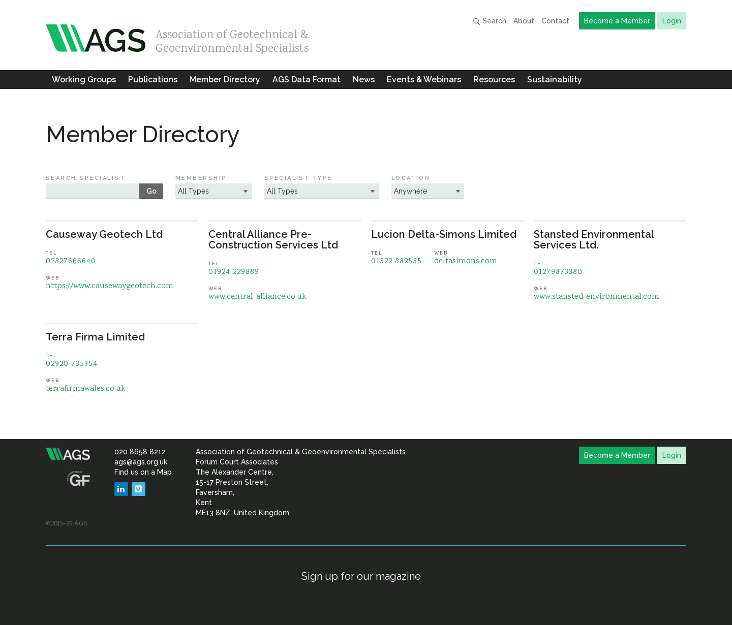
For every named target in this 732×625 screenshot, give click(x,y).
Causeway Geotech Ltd (104, 234)
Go (151, 191)
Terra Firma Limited (95, 337)
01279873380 (558, 272)
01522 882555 (396, 261)
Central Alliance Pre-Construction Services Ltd (273, 239)
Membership (201, 178)
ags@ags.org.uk (140, 462)
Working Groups (84, 79)
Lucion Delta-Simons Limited (443, 234)
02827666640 (71, 261)
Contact (555, 21)
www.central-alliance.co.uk (257, 297)
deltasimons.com (465, 261)
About (523, 21)
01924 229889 (233, 272)
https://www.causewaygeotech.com (109, 286)
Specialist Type (298, 178)
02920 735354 (72, 364)
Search (489, 21)
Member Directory (225, 79)
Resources (494, 79)
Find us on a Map (143, 472)
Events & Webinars (424, 79)
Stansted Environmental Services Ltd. (594, 239)
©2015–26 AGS (66, 524)
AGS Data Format (306, 79)
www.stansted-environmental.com (596, 297)
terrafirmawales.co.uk (86, 389)
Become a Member (617, 21)
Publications (152, 79)
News (364, 79)
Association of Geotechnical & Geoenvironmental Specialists (232, 39)
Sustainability (554, 79)
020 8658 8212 (140, 452)
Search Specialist (85, 178)
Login (671, 21)
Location (411, 178)
